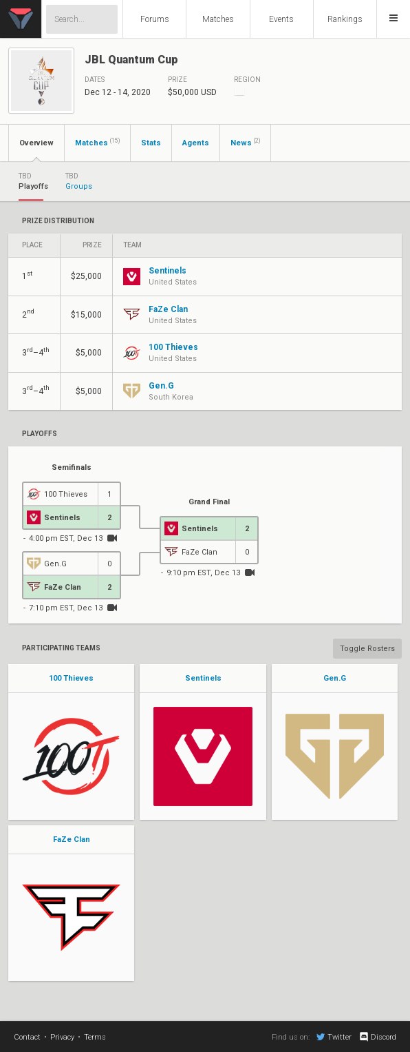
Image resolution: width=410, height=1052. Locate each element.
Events (281, 19)
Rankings (345, 19)
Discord (377, 1036)
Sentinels (203, 678)
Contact (27, 1037)
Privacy (62, 1037)
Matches (218, 19)
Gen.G (334, 678)
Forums (154, 19)
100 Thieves (71, 678)
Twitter (334, 1037)
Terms (95, 1037)
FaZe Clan (71, 839)
